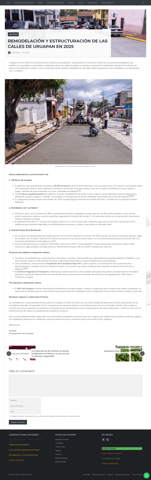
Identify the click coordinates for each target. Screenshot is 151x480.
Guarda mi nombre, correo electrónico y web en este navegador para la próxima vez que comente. (45, 416)
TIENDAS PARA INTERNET (19, 445)
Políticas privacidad (98, 475)
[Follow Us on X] (107, 439)
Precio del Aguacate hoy (55, 3)
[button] (143, 2)
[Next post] (142, 354)
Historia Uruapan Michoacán (24, 3)
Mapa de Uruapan (61, 458)
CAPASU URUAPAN (16, 460)
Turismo (81, 3)
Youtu (11, 330)
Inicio (8, 3)
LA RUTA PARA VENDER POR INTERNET (24, 450)
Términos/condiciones (122, 475)
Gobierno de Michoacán (110, 464)
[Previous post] (9, 354)
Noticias (40, 3)
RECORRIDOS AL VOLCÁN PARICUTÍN (23, 455)
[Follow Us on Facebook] (103, 439)
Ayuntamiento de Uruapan (21, 333)
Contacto (110, 475)
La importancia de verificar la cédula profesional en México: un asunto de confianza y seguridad (50, 353)
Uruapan (13, 34)
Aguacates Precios (61, 439)
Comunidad (59, 443)
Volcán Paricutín (60, 462)
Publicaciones (92, 3)
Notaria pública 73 (107, 3)
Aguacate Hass (112, 351)
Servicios (71, 3)
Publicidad (86, 475)
